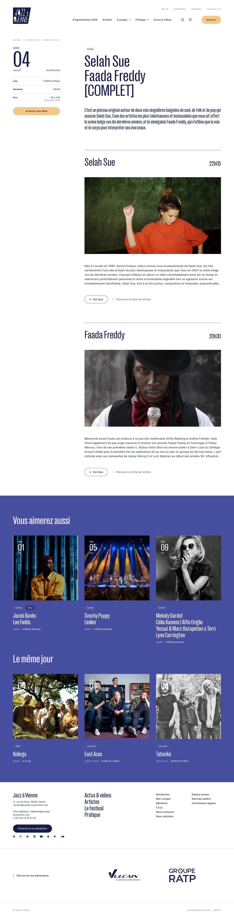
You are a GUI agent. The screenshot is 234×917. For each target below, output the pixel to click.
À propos (122, 19)
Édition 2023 (32, 40)
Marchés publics (201, 798)
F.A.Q (159, 807)
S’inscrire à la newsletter (32, 828)
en (167, 9)
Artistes (107, 19)
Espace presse (200, 794)
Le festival (94, 808)
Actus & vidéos (162, 19)
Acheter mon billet (36, 111)
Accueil (17, 40)
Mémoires (196, 9)
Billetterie (211, 19)
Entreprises (179, 9)
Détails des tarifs (52, 100)
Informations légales (204, 803)
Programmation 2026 (85, 19)
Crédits (217, 910)
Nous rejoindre (164, 816)
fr (163, 9)
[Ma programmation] (190, 20)
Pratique (141, 19)
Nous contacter (165, 812)
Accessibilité (214, 9)
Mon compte (163, 798)
